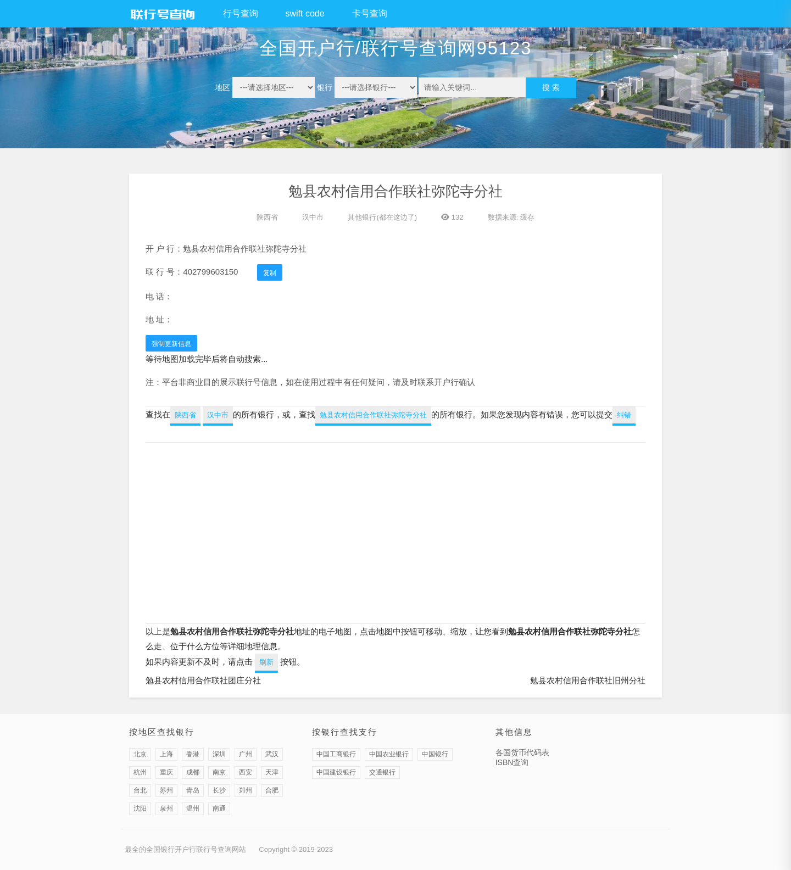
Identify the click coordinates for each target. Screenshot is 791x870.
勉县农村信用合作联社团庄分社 (203, 680)
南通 (219, 808)
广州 (245, 754)
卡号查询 (369, 13)
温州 (192, 808)
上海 (166, 754)
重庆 (166, 772)
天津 (271, 772)
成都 (192, 772)
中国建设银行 (336, 772)
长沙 (219, 790)
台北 (140, 790)
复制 (269, 273)
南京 (219, 772)
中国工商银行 (336, 754)
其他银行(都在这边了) (382, 217)
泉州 (166, 808)
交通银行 (382, 772)
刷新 (266, 662)
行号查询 (240, 13)
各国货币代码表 (522, 752)
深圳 (219, 754)
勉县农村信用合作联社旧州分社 (587, 680)
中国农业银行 (389, 754)
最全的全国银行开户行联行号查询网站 (185, 849)
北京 (140, 754)
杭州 (140, 772)
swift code (305, 13)
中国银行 (435, 754)
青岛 (192, 790)
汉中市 (313, 217)
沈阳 (140, 808)
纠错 (624, 415)
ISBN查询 (512, 762)
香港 (192, 754)
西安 (245, 772)
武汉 (271, 754)
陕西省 (267, 217)
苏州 (166, 790)
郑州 (245, 790)
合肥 (271, 790)
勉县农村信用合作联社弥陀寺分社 (373, 415)
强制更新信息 (171, 344)
